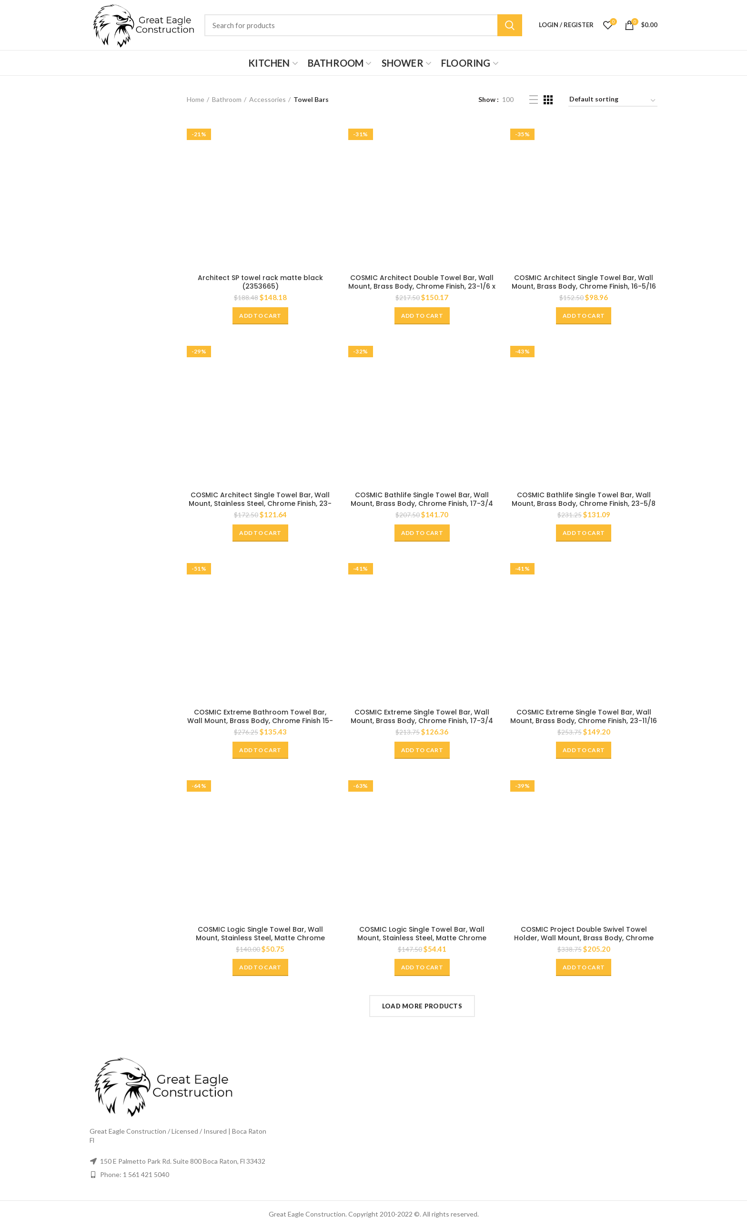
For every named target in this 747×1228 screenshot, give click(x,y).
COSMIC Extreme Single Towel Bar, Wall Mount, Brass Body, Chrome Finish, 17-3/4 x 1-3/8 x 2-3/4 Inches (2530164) (422, 721)
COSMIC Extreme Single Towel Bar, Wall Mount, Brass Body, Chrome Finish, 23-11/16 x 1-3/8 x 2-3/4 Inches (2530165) (583, 721)
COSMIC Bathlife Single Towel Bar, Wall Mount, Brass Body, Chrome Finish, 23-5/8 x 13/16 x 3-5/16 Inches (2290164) (584, 503)
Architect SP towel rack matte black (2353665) (260, 282)
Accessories (267, 99)
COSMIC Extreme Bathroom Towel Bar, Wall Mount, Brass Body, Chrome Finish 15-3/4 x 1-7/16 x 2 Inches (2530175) (260, 721)
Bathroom (227, 99)
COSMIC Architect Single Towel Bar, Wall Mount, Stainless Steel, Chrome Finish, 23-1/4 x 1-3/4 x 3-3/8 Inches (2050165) (260, 503)
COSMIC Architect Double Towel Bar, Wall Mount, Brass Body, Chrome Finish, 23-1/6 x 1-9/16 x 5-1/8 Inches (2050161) (421, 286)
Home (195, 99)
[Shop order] (612, 101)
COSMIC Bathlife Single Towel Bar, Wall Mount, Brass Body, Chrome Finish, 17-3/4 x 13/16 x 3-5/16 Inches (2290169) (422, 503)
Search (509, 25)
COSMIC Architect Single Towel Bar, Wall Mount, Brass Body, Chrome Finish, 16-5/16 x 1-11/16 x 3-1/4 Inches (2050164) (584, 286)
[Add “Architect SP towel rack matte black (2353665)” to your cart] (260, 315)
